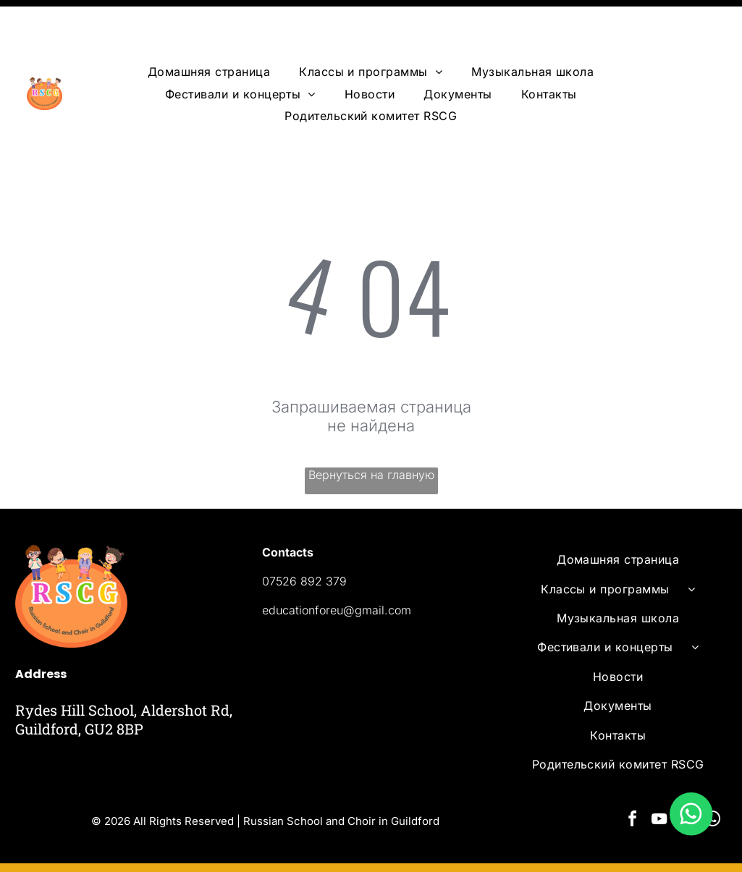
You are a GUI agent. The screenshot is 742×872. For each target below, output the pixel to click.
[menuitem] (208, 22)
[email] (685, 771)
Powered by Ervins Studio (158, 843)
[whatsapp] (712, 771)
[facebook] (632, 771)
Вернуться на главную (371, 425)
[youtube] (658, 771)
